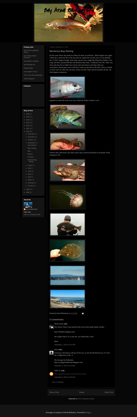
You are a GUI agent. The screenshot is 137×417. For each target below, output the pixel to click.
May (29, 174)
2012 (28, 125)
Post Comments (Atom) (86, 399)
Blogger (88, 412)
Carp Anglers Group (30, 71)
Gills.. (29, 151)
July (29, 168)
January (31, 186)
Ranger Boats (28, 68)
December (31, 134)
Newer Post (54, 392)
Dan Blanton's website (31, 61)
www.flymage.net (29, 64)
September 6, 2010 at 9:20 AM (64, 377)
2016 (28, 114)
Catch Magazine (29, 78)
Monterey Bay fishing (32, 161)
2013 (28, 123)
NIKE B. (57, 370)
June (29, 171)
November (31, 137)
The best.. (31, 157)
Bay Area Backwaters (68, 10)
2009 (28, 189)
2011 (28, 128)
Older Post (108, 392)
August (30, 165)
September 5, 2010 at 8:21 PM (64, 366)
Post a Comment (57, 382)
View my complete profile (32, 214)
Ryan (56, 349)
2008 (28, 192)
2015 (28, 117)
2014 (28, 120)
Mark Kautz (58, 324)
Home (81, 392)
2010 (28, 131)
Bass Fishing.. (32, 148)
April (29, 177)
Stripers (30, 154)
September (32, 143)
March (30, 180)
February (31, 183)
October (31, 140)
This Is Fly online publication (33, 75)
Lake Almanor (32, 145)
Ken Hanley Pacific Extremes (30, 56)
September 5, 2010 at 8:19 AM (64, 345)
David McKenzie (31, 209)
